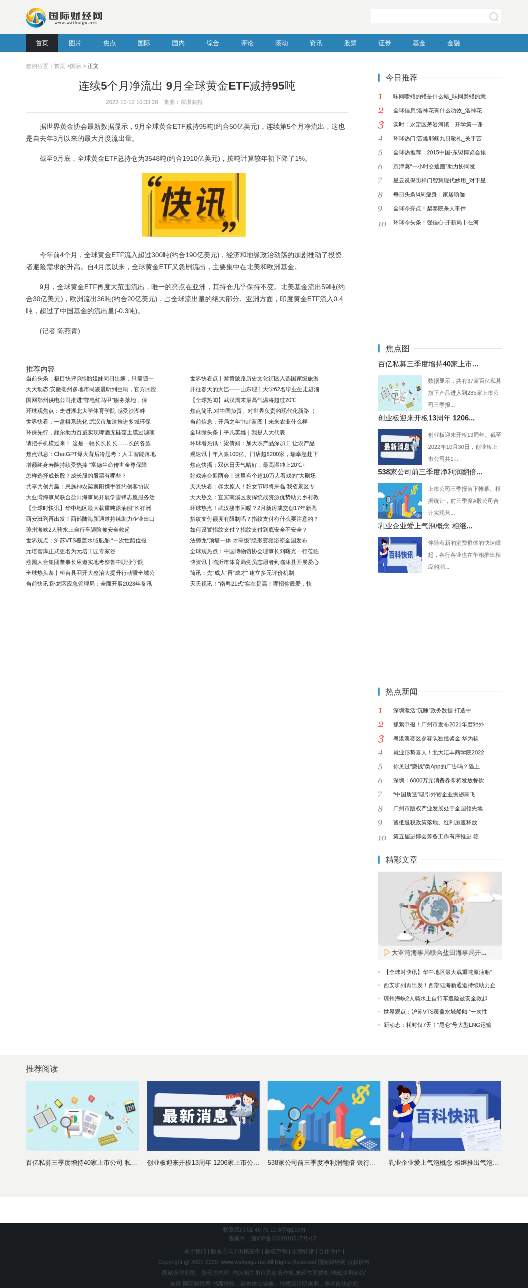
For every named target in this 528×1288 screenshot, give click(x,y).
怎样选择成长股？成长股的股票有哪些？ (76, 475)
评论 (247, 43)
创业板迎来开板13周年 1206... (426, 418)
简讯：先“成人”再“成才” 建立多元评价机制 (242, 573)
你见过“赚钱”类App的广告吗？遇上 (436, 766)
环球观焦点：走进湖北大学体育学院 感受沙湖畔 (85, 411)
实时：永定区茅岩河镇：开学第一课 (438, 124)
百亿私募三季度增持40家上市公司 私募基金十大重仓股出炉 (110, 1162)
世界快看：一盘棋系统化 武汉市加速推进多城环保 (88, 421)
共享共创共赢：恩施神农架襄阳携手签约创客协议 (87, 486)
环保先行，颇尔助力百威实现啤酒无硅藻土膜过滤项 (90, 432)
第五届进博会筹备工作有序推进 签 (436, 836)
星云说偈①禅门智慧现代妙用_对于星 (439, 180)
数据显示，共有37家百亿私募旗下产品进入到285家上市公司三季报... (465, 393)
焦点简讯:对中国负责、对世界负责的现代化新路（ (252, 411)
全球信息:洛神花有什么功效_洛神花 (437, 110)
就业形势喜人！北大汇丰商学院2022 (438, 752)
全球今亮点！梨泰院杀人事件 (429, 208)
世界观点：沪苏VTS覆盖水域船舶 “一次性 (436, 1011)
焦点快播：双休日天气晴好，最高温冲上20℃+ (248, 465)
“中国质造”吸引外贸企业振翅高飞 (434, 794)
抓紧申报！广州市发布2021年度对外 (438, 724)
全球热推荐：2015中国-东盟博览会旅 (439, 152)
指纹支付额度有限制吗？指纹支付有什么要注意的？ (254, 519)
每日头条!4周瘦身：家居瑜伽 (429, 194)
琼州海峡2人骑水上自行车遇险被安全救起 (78, 529)
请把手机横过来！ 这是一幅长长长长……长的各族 (88, 443)
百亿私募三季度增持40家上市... (428, 364)
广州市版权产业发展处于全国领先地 (438, 808)
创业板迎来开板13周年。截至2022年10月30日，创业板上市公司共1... (465, 447)
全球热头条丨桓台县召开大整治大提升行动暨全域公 (90, 573)
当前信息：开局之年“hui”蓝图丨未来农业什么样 (249, 421)
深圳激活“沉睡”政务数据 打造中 (432, 710)
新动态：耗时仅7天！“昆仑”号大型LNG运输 (438, 1025)
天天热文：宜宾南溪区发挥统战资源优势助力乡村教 (254, 497)
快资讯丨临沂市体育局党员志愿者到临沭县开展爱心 (254, 562)
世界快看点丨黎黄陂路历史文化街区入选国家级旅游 (254, 378)
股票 (350, 43)
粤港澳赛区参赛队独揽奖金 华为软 (436, 738)
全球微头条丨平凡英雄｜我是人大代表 (237, 432)
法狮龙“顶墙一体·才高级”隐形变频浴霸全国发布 (248, 540)
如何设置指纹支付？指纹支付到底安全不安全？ (249, 529)
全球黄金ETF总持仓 (197, 351)
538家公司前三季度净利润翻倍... (430, 472)
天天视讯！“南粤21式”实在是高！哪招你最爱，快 (251, 583)
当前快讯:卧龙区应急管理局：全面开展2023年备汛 (89, 583)
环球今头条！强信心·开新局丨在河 (436, 222)
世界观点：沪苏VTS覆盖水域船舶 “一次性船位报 (86, 540)
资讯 (316, 43)
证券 (384, 43)
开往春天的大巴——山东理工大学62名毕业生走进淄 (255, 389)
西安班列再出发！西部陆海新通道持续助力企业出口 (90, 519)
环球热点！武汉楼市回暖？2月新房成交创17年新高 (253, 508)
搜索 (494, 16)
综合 (212, 43)
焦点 (109, 43)
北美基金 (292, 351)
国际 (144, 43)
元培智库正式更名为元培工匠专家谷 (71, 551)
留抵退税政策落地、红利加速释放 (435, 822)
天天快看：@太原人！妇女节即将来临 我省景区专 (252, 486)
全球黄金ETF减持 (138, 351)
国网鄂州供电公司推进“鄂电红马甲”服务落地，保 (86, 400)
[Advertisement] (428, 280)
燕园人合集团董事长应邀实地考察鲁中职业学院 (85, 562)
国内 (178, 43)
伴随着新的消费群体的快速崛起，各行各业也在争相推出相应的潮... (464, 555)
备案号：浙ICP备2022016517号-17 (272, 1238)
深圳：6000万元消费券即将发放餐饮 (438, 780)
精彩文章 (402, 859)
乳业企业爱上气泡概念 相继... (425, 526)
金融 (453, 43)
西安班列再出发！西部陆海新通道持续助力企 (440, 985)
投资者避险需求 (253, 351)
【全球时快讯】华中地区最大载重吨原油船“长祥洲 (88, 508)
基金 (419, 43)
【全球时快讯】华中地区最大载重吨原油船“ (438, 972)
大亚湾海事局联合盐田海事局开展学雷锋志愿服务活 (90, 497)
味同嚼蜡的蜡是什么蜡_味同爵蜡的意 (439, 96)
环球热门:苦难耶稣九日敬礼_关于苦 (437, 138)
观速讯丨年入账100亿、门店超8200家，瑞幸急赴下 (254, 454)
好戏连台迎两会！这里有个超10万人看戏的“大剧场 (253, 475)
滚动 (281, 43)
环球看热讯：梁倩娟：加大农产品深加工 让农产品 (252, 443)
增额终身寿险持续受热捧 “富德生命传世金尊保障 (86, 465)
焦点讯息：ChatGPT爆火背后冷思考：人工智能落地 (91, 454)
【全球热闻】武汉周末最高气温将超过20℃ (243, 400)
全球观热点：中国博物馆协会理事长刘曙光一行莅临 (254, 551)
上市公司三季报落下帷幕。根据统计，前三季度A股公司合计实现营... (464, 501)
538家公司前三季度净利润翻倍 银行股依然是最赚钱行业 (347, 1162)
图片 (75, 43)
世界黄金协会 (89, 351)
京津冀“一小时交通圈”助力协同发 (434, 166)
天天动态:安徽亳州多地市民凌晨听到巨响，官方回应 (91, 389)
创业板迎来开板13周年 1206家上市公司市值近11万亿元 (226, 1162)
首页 (42, 43)
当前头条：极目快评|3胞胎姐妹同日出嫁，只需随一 (90, 378)
